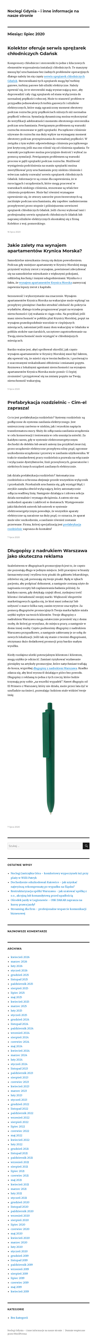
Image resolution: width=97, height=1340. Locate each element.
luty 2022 (16, 1144)
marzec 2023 (19, 1090)
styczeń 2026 (19, 970)
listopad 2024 (19, 1024)
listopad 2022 (19, 1108)
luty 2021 (16, 1193)
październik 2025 (22, 983)
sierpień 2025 (19, 988)
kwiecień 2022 (20, 1139)
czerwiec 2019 (20, 1282)
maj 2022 (16, 1135)
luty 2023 (16, 1095)
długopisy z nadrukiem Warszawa (55, 668)
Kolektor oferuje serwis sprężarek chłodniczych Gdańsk (47, 50)
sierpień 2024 (20, 1037)
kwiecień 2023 (20, 1086)
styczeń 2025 (19, 1015)
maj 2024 (16, 1046)
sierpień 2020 (20, 1220)
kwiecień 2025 (20, 1001)
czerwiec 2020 (20, 1229)
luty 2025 (16, 1010)
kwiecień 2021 (20, 1184)
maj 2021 (16, 1180)
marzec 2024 (19, 1055)
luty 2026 (17, 966)
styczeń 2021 (19, 1197)
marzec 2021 (19, 1188)
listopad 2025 (19, 979)
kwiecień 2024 (20, 1050)
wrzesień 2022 (20, 1117)
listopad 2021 (19, 1153)
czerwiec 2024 (20, 1041)
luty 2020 (17, 1246)
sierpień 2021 (19, 1166)
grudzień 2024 (20, 1019)
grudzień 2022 (20, 1104)
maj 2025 (16, 997)
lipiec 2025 (18, 992)
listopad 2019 (19, 1260)
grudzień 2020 (20, 1202)
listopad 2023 (19, 1068)
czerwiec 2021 (20, 1175)
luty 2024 (17, 1059)
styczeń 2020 (19, 1251)
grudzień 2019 (20, 1255)
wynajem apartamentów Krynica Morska (45, 282)
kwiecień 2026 (20, 957)
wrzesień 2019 (20, 1269)
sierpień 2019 (19, 1273)
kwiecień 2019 (20, 1291)
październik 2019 (22, 1264)
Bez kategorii (19, 1317)
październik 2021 (22, 1157)
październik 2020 (22, 1211)
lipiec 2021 (17, 1171)
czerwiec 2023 (20, 1081)
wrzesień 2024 (20, 1032)
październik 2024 (22, 1028)
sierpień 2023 (19, 1077)
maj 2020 (17, 1233)
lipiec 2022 (18, 1126)
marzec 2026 (19, 961)
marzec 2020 (19, 1242)
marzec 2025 (19, 1006)
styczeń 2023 (19, 1099)
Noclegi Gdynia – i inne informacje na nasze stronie (35, 1330)
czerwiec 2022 (20, 1131)
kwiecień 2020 (20, 1238)
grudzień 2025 (20, 974)
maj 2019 (16, 1287)
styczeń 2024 (19, 1064)
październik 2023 (22, 1073)
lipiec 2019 (17, 1278)
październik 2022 (22, 1113)
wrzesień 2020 (20, 1215)
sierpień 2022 (19, 1122)
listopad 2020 (19, 1206)
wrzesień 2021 (20, 1162)
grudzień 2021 (20, 1148)
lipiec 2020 (18, 1224)
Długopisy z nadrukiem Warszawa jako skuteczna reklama (47, 553)
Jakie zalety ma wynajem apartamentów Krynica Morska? (45, 247)
